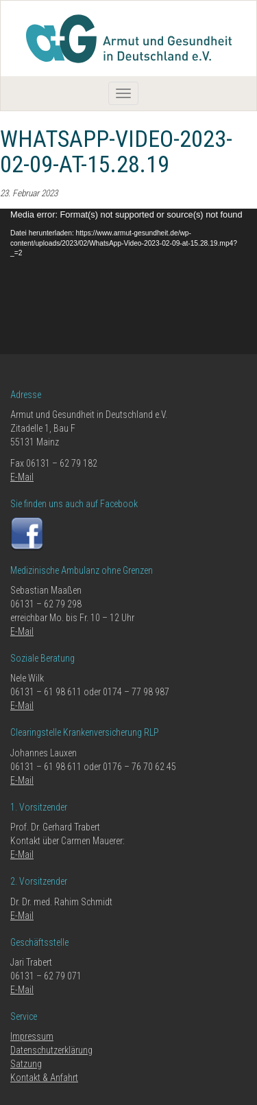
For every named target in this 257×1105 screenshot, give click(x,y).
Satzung (26, 1063)
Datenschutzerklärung (51, 1050)
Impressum (31, 1036)
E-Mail (22, 477)
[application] (128, 281)
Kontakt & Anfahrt (44, 1077)
